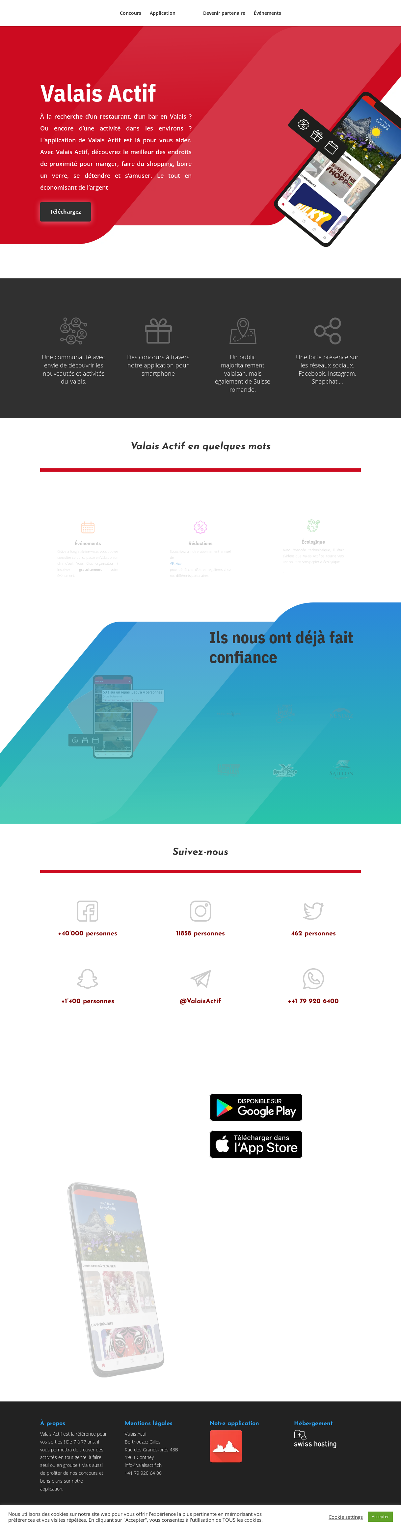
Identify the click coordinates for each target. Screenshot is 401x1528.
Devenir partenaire (224, 13)
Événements (267, 13)
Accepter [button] (380, 1516)
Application (162, 13)
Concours (130, 13)
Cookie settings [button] (346, 1517)
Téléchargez (65, 211)
